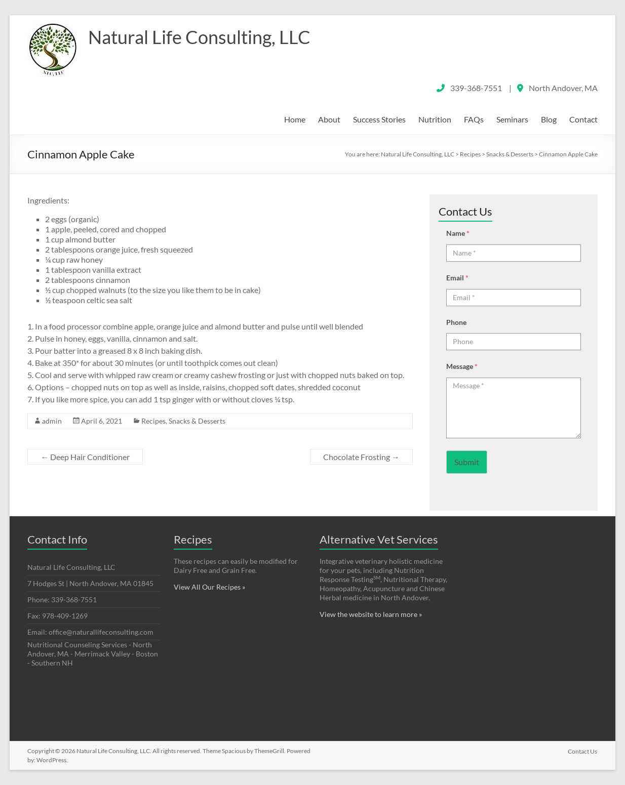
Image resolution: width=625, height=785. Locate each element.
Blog (549, 119)
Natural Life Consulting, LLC (199, 37)
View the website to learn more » (371, 614)
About (329, 119)
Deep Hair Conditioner (85, 457)
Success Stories (379, 119)
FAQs (474, 119)
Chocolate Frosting (361, 457)
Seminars (512, 119)
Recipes (153, 421)
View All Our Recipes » (209, 587)
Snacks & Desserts (197, 421)
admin (52, 421)
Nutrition (434, 119)
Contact (583, 119)
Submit (466, 462)
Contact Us (583, 751)
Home (294, 119)
